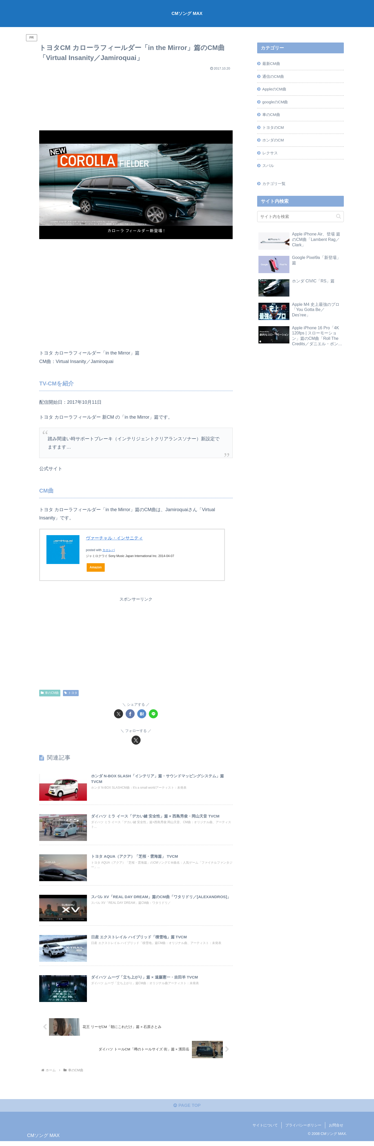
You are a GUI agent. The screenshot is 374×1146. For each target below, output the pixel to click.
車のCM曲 (50, 693)
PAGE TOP (187, 1110)
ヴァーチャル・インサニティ (116, 537)
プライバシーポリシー (303, 1130)
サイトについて (265, 1130)
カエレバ (108, 550)
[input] (300, 220)
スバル (269, 169)
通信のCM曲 (274, 76)
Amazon (96, 567)
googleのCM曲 (276, 103)
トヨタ (70, 693)
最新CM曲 (272, 63)
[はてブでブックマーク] (141, 714)
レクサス (271, 156)
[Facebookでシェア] (130, 714)
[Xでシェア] (118, 714)
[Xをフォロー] (136, 740)
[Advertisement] (136, 98)
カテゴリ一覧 (275, 187)
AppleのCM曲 (275, 90)
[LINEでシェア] (153, 714)
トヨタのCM (274, 129)
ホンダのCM (274, 142)
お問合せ (336, 1130)
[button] (338, 220)
